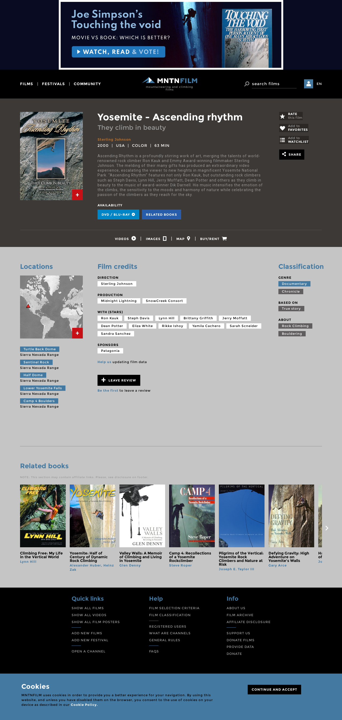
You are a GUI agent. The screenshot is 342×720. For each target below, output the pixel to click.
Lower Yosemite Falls (43, 389)
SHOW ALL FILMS (88, 610)
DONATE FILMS (241, 642)
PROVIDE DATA (240, 648)
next (327, 529)
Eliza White (142, 327)
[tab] (77, 195)
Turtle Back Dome (40, 351)
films (26, 83)
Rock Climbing (295, 327)
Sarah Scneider (244, 327)
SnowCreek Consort (164, 302)
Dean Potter (112, 327)
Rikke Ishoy (172, 327)
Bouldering (292, 335)
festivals (53, 83)
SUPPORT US (238, 635)
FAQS (154, 653)
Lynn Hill (166, 319)
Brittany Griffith (198, 319)
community (87, 83)
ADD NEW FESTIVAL (90, 642)
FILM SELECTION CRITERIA (174, 610)
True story (291, 310)
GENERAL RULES (164, 642)
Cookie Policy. (84, 705)
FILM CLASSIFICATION (170, 617)
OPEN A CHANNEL (89, 653)
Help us (104, 363)
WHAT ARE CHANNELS (170, 635)
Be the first (108, 392)
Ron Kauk (110, 319)
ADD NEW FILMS (87, 635)
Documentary (294, 285)
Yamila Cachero (206, 327)
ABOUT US (236, 610)
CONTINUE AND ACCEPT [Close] (274, 689)
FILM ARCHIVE (240, 617)
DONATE (234, 655)
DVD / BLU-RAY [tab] (118, 215)
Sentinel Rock (36, 363)
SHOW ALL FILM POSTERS (96, 623)
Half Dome (33, 377)
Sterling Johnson (116, 139)
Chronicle (291, 293)
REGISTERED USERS (167, 628)
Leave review (119, 381)
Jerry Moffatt (234, 319)
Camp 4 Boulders (39, 402)
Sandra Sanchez (116, 335)
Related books (161, 215)
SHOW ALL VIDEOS (89, 617)
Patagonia (110, 352)
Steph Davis (139, 319)
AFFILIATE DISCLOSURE (249, 623)
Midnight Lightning (119, 302)
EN (319, 84)
